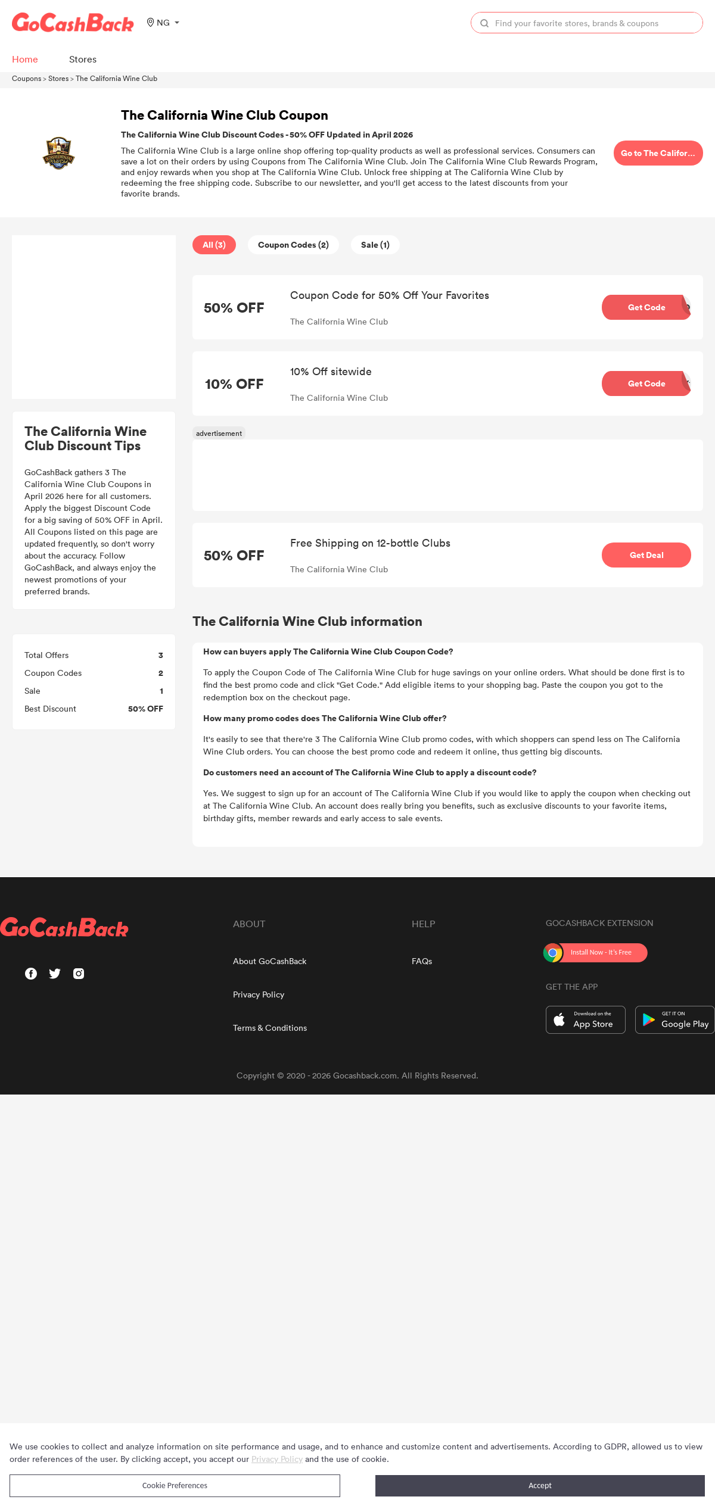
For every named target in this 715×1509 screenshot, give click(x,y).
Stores (58, 78)
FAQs (422, 960)
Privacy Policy (258, 994)
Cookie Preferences (174, 1485)
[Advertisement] (94, 317)
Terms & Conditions (270, 1027)
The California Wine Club (116, 78)
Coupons (26, 78)
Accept (540, 1485)
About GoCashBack (269, 960)
